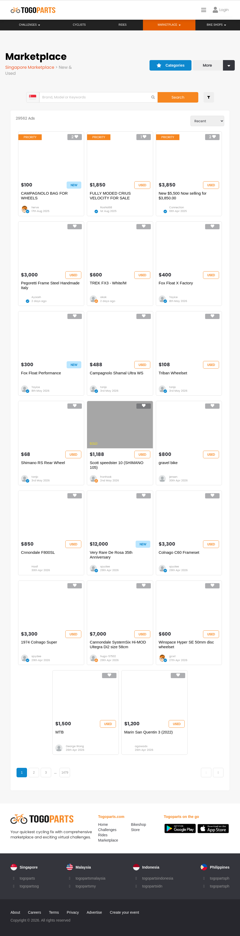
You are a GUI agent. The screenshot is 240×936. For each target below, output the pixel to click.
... (55, 772)
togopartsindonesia (157, 878)
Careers (34, 912)
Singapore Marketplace (30, 67)
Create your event (124, 912)
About (15, 912)
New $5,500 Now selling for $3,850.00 (183, 195)
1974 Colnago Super (39, 642)
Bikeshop (138, 824)
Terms (54, 912)
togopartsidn (152, 886)
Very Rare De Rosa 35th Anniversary (111, 554)
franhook (105, 477)
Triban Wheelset (173, 373)
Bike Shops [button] (216, 24)
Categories (171, 65)
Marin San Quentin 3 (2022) (148, 732)
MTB (59, 732)
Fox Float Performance (41, 373)
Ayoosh (36, 297)
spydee (105, 566)
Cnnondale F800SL (38, 552)
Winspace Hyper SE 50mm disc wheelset (186, 644)
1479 (64, 772)
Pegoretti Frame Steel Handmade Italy (50, 285)
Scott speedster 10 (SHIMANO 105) (116, 465)
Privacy (73, 912)
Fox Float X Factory (176, 283)
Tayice (173, 297)
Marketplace (108, 840)
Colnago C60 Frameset (179, 552)
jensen (173, 477)
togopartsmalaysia (90, 878)
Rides (123, 24)
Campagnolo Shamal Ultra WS (116, 373)
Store (135, 830)
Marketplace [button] (169, 24)
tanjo (103, 387)
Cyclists (79, 24)
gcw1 (172, 656)
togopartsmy (86, 886)
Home (103, 824)
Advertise (94, 912)
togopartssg (29, 886)
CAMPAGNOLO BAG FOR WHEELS (44, 195)
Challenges (29, 24)
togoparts (27, 878)
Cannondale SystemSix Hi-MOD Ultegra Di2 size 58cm (118, 644)
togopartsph (219, 878)
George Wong (75, 746)
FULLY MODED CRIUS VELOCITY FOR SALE (110, 195)
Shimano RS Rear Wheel (43, 462)
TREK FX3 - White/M (108, 283)
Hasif (34, 566)
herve (35, 207)
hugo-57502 (108, 656)
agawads (141, 746)
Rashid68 (106, 207)
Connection (176, 207)
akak (103, 297)
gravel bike (168, 462)
